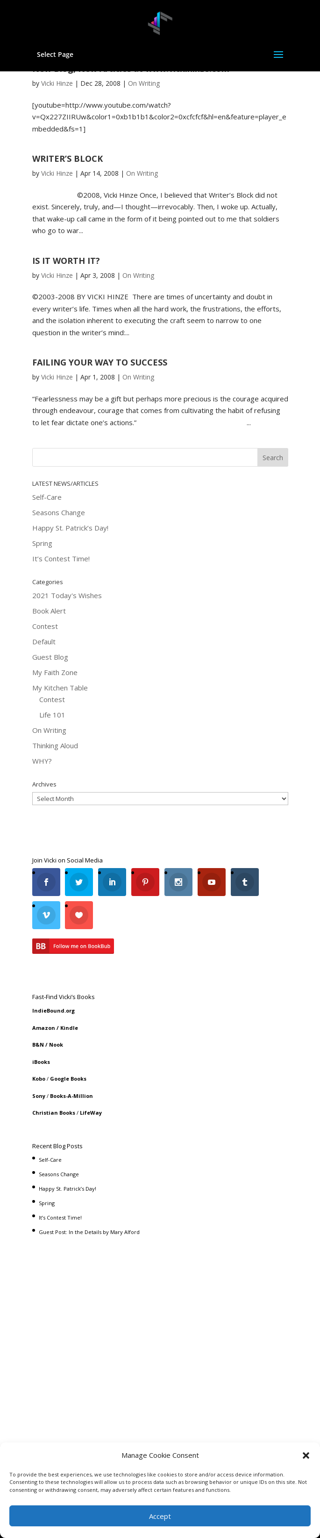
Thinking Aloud (55, 745)
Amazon (43, 1027)
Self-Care (47, 497)
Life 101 (52, 714)
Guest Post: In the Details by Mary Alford (89, 1231)
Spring (42, 543)
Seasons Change (58, 512)
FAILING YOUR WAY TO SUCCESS (99, 362)
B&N (38, 1044)
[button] (306, 1455)
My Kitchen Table (60, 687)
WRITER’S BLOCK (67, 158)
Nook (56, 1044)
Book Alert (49, 610)
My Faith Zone (55, 672)
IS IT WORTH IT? (66, 260)
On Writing (144, 83)
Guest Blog (50, 657)
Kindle (69, 1027)
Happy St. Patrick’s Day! (70, 527)
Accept (160, 1516)
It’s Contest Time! (61, 558)
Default (44, 641)
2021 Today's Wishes (67, 595)
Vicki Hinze (57, 83)
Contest (45, 626)
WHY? (42, 761)
